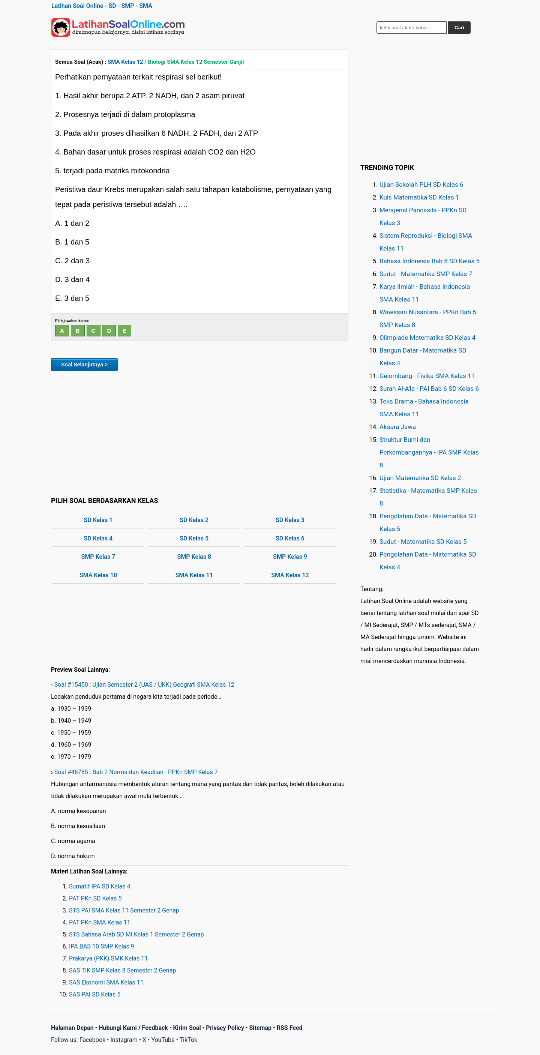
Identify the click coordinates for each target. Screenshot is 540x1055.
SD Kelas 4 (98, 538)
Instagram (123, 1039)
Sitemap (260, 1027)
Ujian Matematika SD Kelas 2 (420, 478)
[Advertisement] (199, 432)
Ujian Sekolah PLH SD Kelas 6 (422, 184)
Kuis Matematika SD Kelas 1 (419, 197)
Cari (459, 27)
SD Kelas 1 (98, 520)
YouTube (162, 1039)
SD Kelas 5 (194, 538)
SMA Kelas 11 (194, 575)
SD (112, 5)
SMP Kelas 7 (98, 556)
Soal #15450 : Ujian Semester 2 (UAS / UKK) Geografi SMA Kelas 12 (144, 684)
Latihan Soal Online (77, 5)
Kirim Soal (187, 1027)
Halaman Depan (72, 1027)
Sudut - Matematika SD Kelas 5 (423, 541)
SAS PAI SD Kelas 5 (94, 994)
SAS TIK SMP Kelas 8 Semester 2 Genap (122, 970)
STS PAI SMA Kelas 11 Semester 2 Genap (124, 910)
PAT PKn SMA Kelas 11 (99, 922)
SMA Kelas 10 (98, 575)
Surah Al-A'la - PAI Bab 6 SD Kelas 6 (429, 388)
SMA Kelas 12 (125, 62)
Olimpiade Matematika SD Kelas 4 (428, 337)
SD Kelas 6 (290, 538)
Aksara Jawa (398, 427)
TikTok (189, 1039)
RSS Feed (290, 1027)
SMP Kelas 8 (194, 556)
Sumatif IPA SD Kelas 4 (99, 886)
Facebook (92, 1039)
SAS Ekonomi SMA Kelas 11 (106, 982)
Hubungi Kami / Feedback (133, 1027)
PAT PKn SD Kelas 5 (95, 898)
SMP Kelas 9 (290, 556)
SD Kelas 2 (194, 520)
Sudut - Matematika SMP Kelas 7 (426, 274)
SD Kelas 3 (290, 520)
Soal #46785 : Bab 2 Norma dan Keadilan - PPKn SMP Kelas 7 (136, 772)
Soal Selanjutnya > (84, 365)
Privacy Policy (225, 1027)
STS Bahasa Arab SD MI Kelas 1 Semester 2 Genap (136, 934)
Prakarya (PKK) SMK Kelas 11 (108, 958)
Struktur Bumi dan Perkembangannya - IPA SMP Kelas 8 (429, 452)
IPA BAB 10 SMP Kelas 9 (101, 946)
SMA (145, 5)
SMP (127, 5)
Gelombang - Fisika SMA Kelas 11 (427, 376)
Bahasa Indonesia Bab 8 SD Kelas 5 (430, 261)
